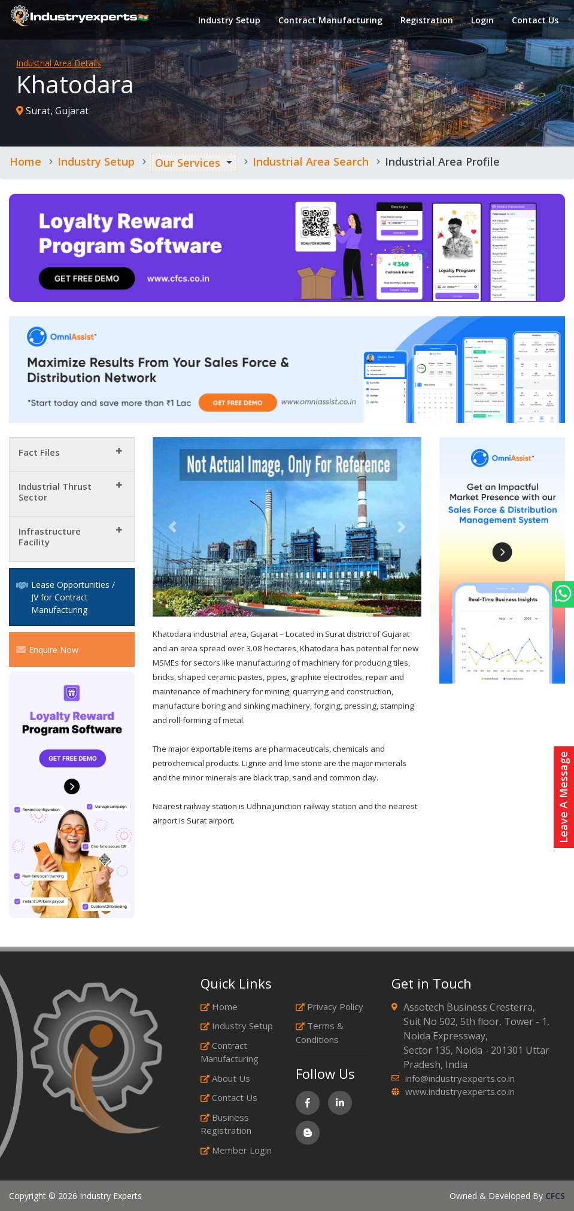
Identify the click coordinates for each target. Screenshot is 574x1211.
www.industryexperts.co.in (460, 1091)
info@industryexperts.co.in (460, 1078)
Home (25, 161)
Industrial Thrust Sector (55, 491)
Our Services (187, 162)
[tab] (72, 455)
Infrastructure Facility (50, 536)
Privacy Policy (329, 1006)
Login (481, 20)
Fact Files (39, 452)
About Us (225, 1078)
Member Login (236, 1150)
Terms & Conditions (320, 1032)
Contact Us (534, 20)
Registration (425, 20)
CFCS (555, 1195)
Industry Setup (228, 20)
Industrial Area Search (311, 161)
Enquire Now (47, 649)
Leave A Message (563, 797)
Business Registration (226, 1124)
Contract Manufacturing (329, 20)
